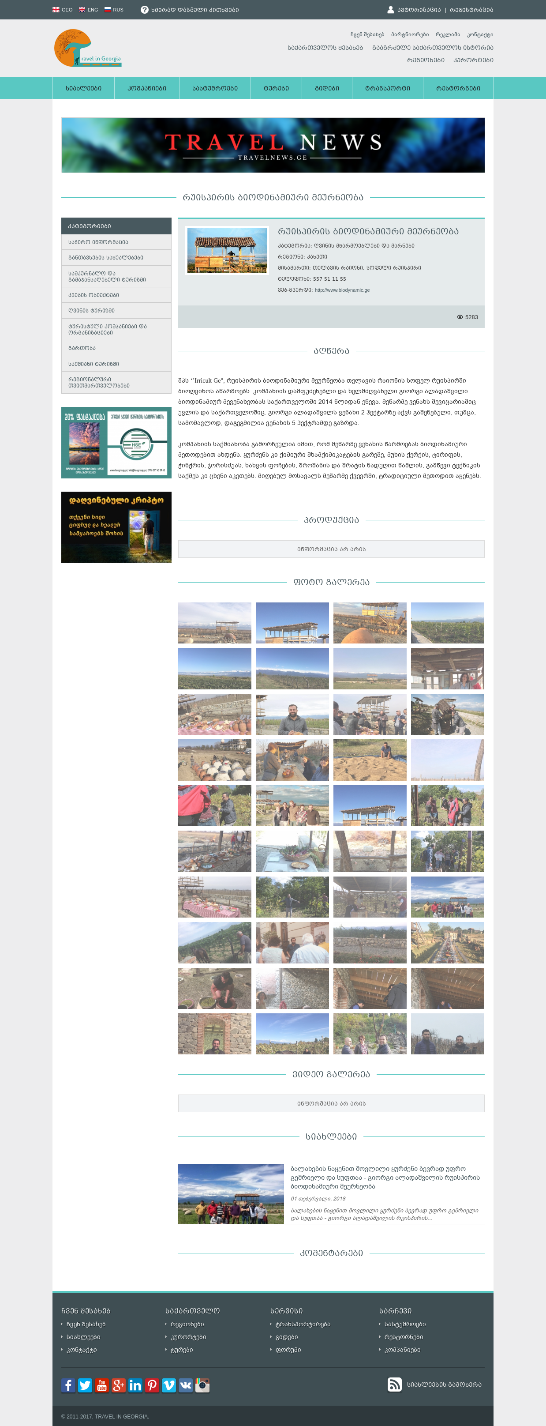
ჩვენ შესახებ (368, 34)
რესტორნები (458, 89)
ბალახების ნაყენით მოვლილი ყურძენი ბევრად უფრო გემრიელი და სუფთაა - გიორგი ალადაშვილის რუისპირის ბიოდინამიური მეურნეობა (385, 1177)
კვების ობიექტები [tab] (92, 295)
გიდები (327, 89)
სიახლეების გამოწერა (444, 1385)
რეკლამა (448, 34)
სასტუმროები (215, 89)
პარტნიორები (410, 34)
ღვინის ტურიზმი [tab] (89, 311)
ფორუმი (288, 1350)
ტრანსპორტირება (303, 1324)
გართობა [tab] (80, 349)
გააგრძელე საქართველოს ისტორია (433, 48)
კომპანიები (146, 89)
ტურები (276, 89)
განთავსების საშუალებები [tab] (104, 258)
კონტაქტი (480, 34)
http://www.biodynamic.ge (342, 290)
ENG (88, 9)
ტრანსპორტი (387, 89)
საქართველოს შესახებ (325, 48)
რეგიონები (426, 60)
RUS (113, 9)
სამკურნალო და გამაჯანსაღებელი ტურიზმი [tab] (105, 277)
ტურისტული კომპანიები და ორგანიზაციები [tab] (105, 330)
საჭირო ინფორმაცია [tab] (96, 242)
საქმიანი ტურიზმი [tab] (92, 364)
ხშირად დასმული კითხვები (190, 11)
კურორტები (473, 60)
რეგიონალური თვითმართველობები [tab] (97, 383)
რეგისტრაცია (472, 11)
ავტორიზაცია (419, 11)
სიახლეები (83, 89)
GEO (62, 9)
